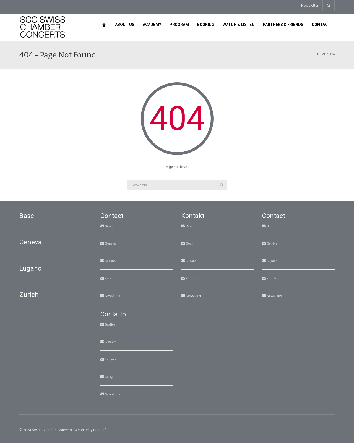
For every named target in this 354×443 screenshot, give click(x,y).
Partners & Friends (283, 24)
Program (179, 24)
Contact (321, 24)
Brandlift (100, 430)
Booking (205, 24)
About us (124, 24)
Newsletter (309, 5)
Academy (152, 24)
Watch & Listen (238, 24)
